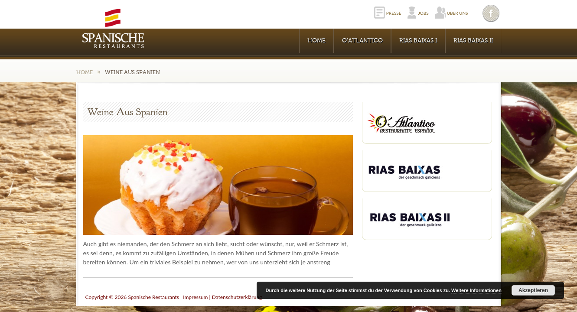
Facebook (491, 13)
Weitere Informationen (476, 290)
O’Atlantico (362, 40)
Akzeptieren (533, 290)
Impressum (195, 297)
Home (316, 40)
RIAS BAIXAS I (418, 40)
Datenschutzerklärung (237, 297)
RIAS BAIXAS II (473, 40)
